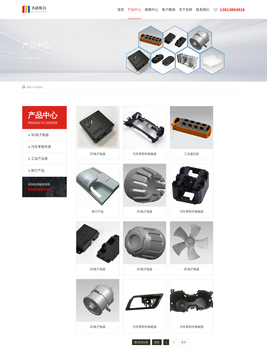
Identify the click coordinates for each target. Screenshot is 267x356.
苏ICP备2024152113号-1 (72, 331)
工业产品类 (38, 159)
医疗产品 (36, 171)
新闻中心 (151, 10)
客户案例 (168, 10)
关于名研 (185, 10)
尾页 (184, 273)
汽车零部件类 (39, 147)
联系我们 (202, 10)
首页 (120, 10)
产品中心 (134, 10)
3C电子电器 (38, 135)
